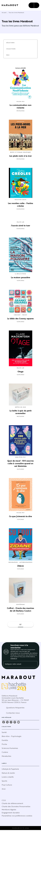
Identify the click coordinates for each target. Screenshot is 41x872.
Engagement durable (11, 812)
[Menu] (34, 5)
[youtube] (18, 722)
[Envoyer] (35, 664)
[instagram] (11, 722)
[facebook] (3, 722)
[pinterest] (15, 722)
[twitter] (7, 722)
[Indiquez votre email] (17, 664)
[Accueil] (11, 5)
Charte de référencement (12, 803)
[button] (12, 43)
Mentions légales (9, 809)
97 (20, 624)
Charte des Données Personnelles (16, 806)
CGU (4, 800)
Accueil (4, 12)
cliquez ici (13, 658)
